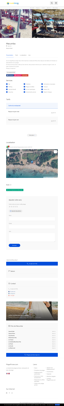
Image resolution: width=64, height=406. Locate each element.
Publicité (49, 373)
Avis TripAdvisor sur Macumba (14, 189)
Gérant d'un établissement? (51, 368)
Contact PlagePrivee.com (51, 378)
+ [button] (8, 151)
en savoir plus (50, 404)
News (35, 367)
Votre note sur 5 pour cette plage (17, 203)
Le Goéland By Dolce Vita (14, 341)
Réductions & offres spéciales (39, 380)
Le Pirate (10, 343)
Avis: (10, 231)
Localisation (22, 54)
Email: (10, 223)
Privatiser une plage (39, 370)
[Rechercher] (51, 3)
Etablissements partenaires (38, 372)
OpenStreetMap (50, 176)
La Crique (10, 339)
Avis (28, 54)
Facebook (10, 74)
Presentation (9, 54)
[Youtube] (12, 392)
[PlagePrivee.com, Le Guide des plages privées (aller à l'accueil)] (12, 3)
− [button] (8, 153)
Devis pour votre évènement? (38, 376)
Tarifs (16, 54)
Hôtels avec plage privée (39, 383)
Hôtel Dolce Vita (12, 337)
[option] (48, 23)
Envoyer (14, 245)
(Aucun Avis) (9, 48)
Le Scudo (10, 345)
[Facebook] (9, 392)
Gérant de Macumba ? (12, 259)
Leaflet (45, 176)
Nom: (10, 215)
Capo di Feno (11, 333)
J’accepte (57, 404)
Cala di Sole (11, 331)
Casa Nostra (11, 335)
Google (25, 74)
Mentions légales (51, 376)
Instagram (18, 74)
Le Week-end (11, 347)
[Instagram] (6, 392)
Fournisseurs (50, 371)
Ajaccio (8, 46)
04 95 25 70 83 (11, 71)
